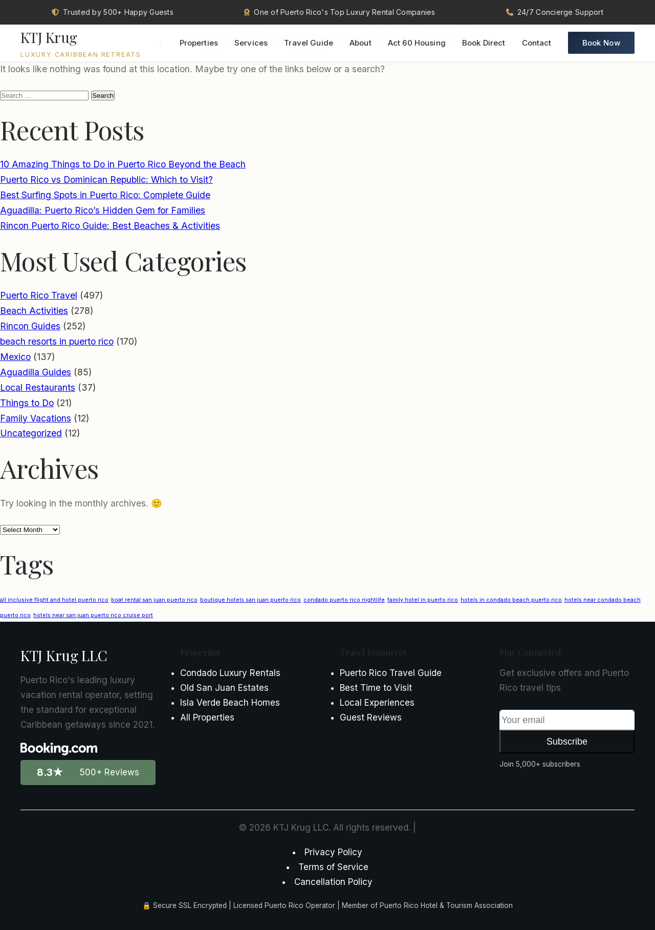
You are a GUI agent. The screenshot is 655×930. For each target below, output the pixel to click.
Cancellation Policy (333, 882)
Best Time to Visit (376, 688)
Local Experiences (377, 703)
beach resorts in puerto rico (57, 341)
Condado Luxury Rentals (230, 673)
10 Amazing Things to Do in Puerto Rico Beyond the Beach (123, 164)
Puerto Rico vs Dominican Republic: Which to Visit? (106, 179)
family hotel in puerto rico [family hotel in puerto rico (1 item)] (422, 600)
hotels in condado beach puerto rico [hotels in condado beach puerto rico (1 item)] (511, 600)
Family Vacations (35, 418)
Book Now (601, 44)
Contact (537, 44)
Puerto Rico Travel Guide (391, 673)
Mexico (15, 356)
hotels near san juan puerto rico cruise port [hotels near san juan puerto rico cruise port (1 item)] (93, 615)
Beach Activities (34, 310)
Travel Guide (308, 44)
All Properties (207, 717)
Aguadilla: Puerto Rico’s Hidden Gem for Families (102, 210)
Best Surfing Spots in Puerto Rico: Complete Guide (105, 194)
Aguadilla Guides (35, 372)
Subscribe (567, 741)
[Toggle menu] (160, 44)
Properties (199, 44)
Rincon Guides (30, 326)
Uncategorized (31, 433)
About (361, 44)
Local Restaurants (37, 387)
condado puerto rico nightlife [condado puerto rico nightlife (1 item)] (344, 600)
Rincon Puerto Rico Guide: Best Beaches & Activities (110, 225)
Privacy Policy (333, 852)
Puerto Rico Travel (38, 295)
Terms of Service (333, 867)
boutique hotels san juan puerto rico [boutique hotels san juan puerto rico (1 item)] (250, 600)
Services (251, 44)
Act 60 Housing (417, 44)
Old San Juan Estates (224, 688)
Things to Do (27, 402)
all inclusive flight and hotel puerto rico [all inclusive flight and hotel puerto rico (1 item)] (54, 600)
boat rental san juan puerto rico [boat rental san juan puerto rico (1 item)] (154, 600)
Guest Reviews (371, 717)
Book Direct (484, 44)
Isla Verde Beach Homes (230, 703)
